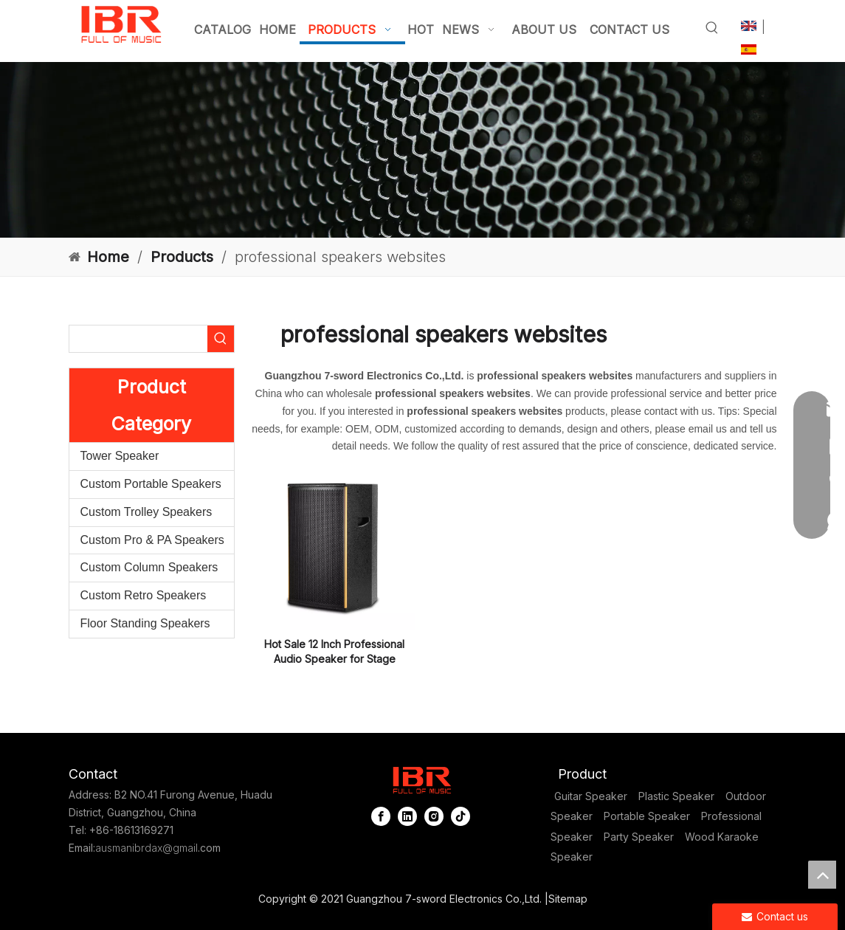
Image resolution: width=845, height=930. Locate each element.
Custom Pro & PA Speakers (152, 540)
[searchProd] (138, 339)
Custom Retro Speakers (143, 595)
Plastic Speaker (676, 796)
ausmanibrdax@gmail (146, 847)
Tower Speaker (119, 456)
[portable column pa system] (422, 150)
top (822, 875)
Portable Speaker (647, 816)
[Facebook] (380, 816)
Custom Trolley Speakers (146, 512)
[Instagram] (434, 816)
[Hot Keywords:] (712, 28)
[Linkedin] (407, 816)
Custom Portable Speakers (150, 484)
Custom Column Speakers (149, 567)
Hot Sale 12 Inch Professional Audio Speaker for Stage (334, 651)
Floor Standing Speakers (145, 623)
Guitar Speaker (590, 796)
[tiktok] (460, 816)
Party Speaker (639, 836)
